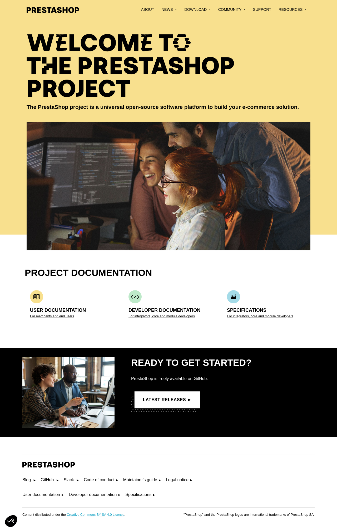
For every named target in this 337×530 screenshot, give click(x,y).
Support (262, 9)
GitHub (48, 480)
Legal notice (177, 480)
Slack (69, 480)
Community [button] (230, 9)
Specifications (138, 494)
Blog (27, 480)
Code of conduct (99, 480)
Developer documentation (93, 494)
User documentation (41, 494)
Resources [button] (291, 9)
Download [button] (196, 9)
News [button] (167, 9)
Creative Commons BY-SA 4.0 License (96, 515)
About (147, 9)
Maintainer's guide (140, 480)
